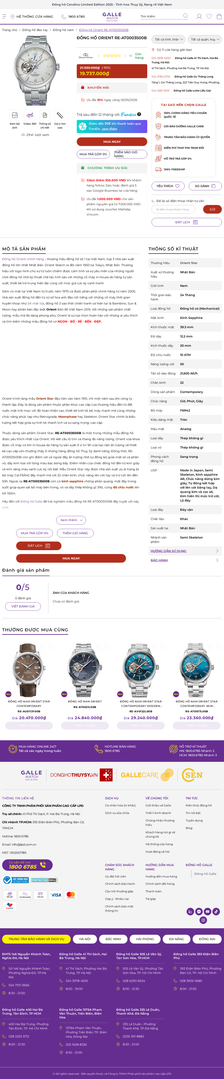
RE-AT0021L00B (85, 702)
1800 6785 (112, 749)
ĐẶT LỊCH (186, 222)
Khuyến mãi (95, 88)
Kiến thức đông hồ (199, 804)
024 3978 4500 (161, 58)
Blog (189, 826)
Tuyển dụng (194, 819)
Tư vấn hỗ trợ (19, 861)
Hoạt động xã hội (158, 850)
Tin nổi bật (193, 811)
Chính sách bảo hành (120, 882)
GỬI (212, 209)
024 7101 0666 (19, 984)
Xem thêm (69, 520)
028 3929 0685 (191, 979)
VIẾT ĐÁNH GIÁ (23, 605)
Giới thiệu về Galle (158, 804)
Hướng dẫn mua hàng (161, 875)
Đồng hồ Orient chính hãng (23, 259)
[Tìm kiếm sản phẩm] (164, 16)
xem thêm (109, 129)
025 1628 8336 (76, 1043)
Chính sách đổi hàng (160, 882)
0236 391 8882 (133, 1035)
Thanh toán (154, 890)
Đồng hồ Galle (205, 872)
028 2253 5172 (19, 1035)
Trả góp (151, 897)
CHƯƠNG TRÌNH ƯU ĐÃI (104, 168)
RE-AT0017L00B (196, 705)
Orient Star (189, 263)
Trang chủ (9, 30)
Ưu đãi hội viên (115, 875)
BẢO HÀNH (159, 560)
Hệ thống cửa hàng (159, 842)
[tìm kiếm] (185, 16)
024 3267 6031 (160, 90)
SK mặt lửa (36, 303)
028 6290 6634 (134, 979)
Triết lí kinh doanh (158, 811)
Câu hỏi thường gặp (119, 890)
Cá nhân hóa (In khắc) (120, 804)
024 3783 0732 (161, 76)
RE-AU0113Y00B (29, 705)
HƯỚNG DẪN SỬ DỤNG (168, 551)
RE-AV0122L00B (140, 705)
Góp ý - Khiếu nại (117, 897)
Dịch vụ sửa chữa (117, 811)
